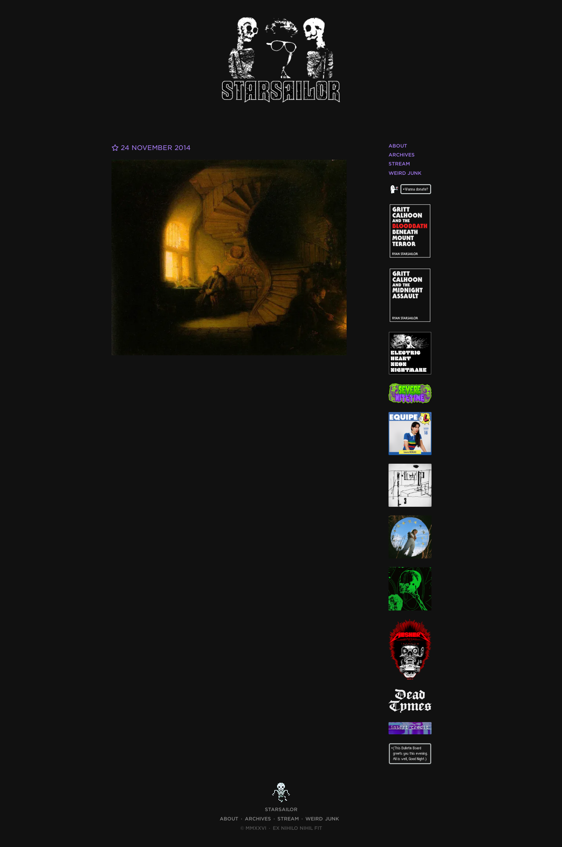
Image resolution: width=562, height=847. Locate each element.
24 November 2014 (151, 147)
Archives (402, 155)
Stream (399, 164)
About (398, 146)
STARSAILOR (281, 809)
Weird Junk (405, 173)
